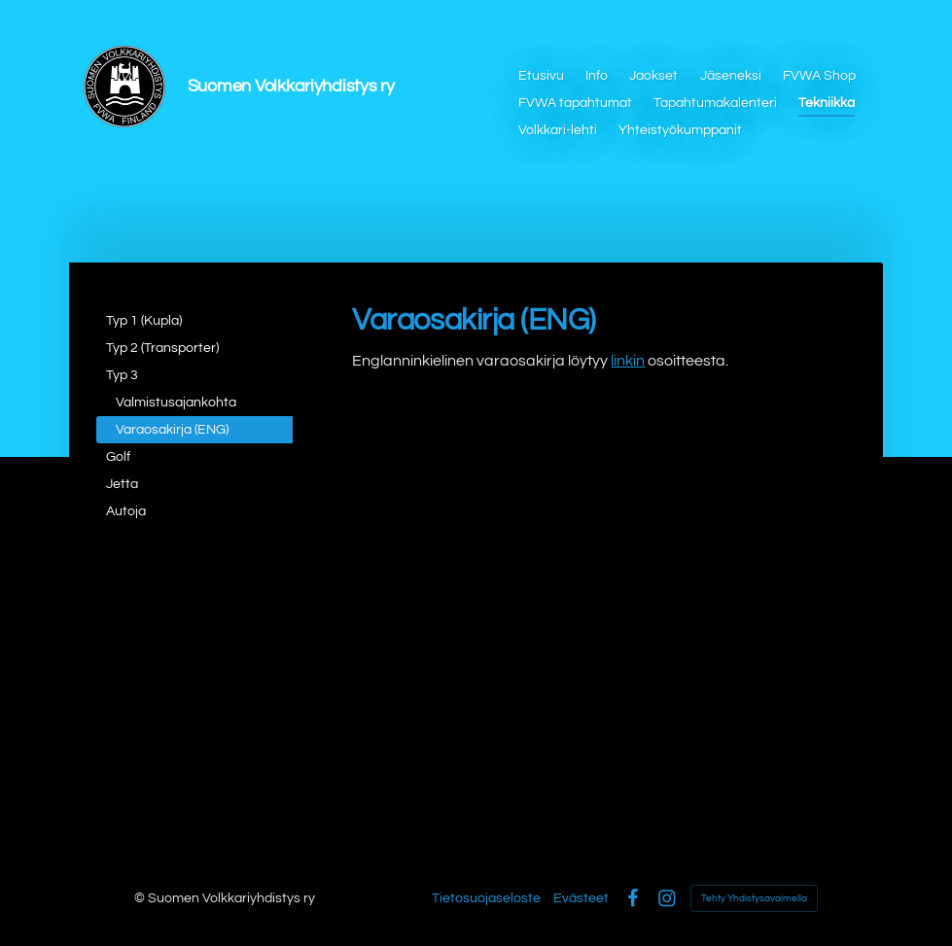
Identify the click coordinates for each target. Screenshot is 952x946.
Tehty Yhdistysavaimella (754, 898)
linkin (628, 360)
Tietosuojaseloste (486, 898)
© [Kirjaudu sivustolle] (141, 898)
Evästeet (581, 898)
